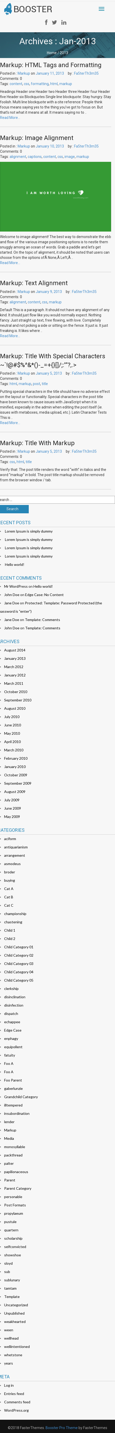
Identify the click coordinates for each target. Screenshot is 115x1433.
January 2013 (15, 658)
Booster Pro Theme (62, 1428)
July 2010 (11, 716)
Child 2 (9, 938)
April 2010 (12, 741)
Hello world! (14, 564)
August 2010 (14, 708)
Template (12, 1296)
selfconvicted (15, 1246)
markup (65, 84)
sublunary (12, 1280)
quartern (11, 1230)
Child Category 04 (18, 972)
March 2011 (13, 683)
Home (52, 53)
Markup (24, 73)
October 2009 (15, 775)
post (36, 384)
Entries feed (14, 1393)
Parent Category (17, 1188)
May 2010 (12, 733)
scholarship (13, 1238)
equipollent (13, 1047)
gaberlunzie (13, 1088)
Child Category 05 (18, 980)
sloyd (8, 1263)
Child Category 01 (18, 947)
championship (15, 913)
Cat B (8, 897)
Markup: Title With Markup (37, 443)
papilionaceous (16, 1171)
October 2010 (15, 691)
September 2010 (17, 700)
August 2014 (14, 650)
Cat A (8, 888)
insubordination (17, 1113)
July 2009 (11, 800)
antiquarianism (16, 847)
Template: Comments (42, 619)
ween (8, 1330)
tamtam (10, 1288)
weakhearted (15, 1321)
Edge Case (12, 1030)
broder (9, 872)
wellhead (11, 1338)
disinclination (14, 997)
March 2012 (13, 666)
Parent (9, 1180)
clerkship (11, 988)
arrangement (14, 855)
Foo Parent (13, 1080)
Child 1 (9, 930)
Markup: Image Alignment (36, 138)
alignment (18, 157)
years (8, 1363)
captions (35, 157)
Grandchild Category (21, 1097)
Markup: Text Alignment (34, 283)
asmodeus (12, 863)
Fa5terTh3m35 (86, 73)
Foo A (8, 1063)
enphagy (11, 1038)
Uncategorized (16, 1305)
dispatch (11, 1013)
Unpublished (14, 1313)
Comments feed (17, 1402)
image (69, 157)
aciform (10, 838)
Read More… (10, 118)
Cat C (8, 905)
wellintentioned (17, 1346)
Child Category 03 (18, 963)
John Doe (11, 594)
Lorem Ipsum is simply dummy (29, 531)
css (26, 84)
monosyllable (14, 1146)
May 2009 (12, 816)
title (45, 384)
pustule (10, 1221)
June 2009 (12, 808)
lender (9, 1121)
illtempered (13, 1105)
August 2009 (14, 791)
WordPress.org (16, 1410)
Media (9, 1138)
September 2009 (17, 783)
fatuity (9, 1055)
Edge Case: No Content (44, 594)
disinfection (13, 1005)
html (54, 84)
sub (7, 1271)
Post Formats (15, 1205)
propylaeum (13, 1213)
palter (9, 1163)
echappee (12, 1022)
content (16, 84)
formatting (40, 84)
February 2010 (15, 758)
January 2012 (15, 675)
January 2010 (15, 766)
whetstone (13, 1355)
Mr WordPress (16, 586)
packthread (13, 1155)
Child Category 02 (18, 955)
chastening (13, 922)
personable (13, 1196)
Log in (9, 1385)
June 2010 (12, 725)
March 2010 (13, 750)
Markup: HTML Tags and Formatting (51, 65)
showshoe (12, 1255)
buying (9, 880)
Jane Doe (11, 603)
